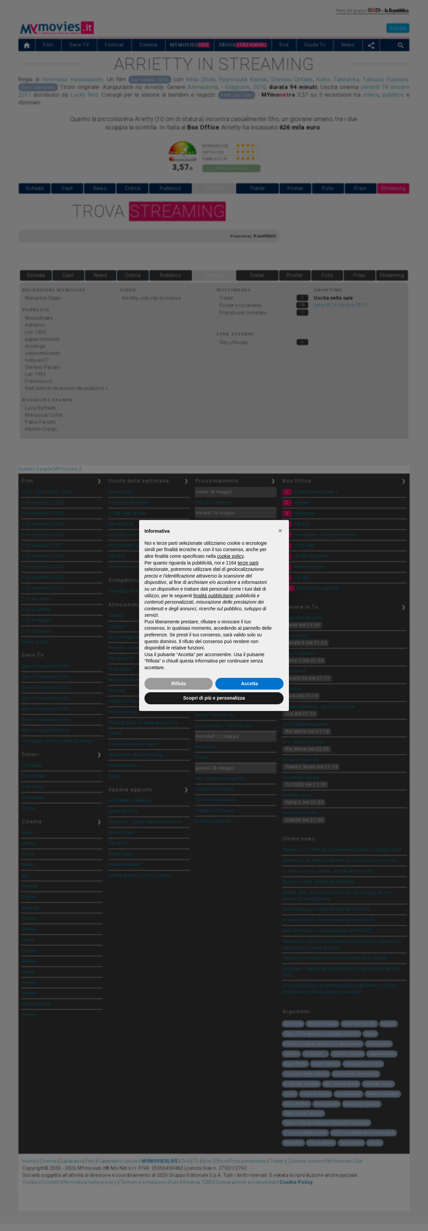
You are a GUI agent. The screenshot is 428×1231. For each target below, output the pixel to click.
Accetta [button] (249, 683)
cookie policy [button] (230, 556)
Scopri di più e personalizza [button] (214, 698)
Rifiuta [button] (178, 683)
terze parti (248, 563)
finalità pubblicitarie (213, 595)
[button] (280, 530)
